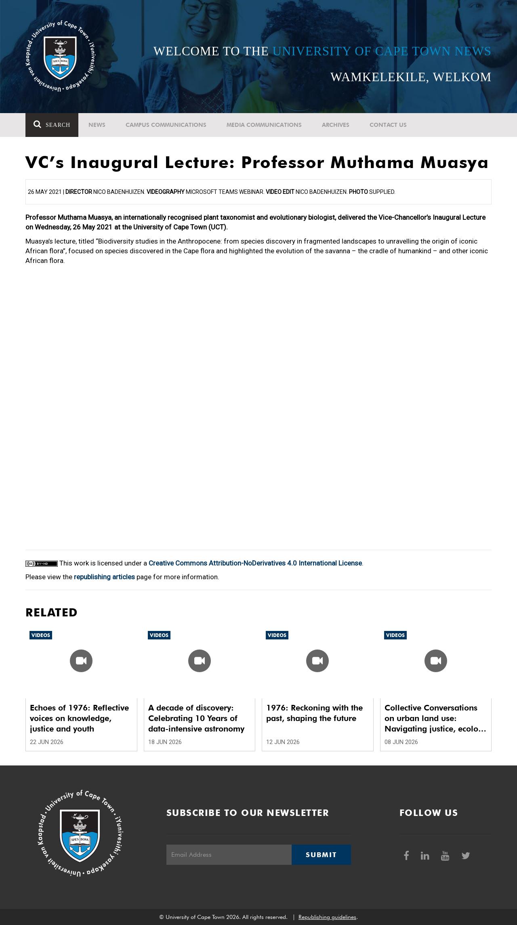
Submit (321, 855)
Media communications (264, 125)
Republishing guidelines (327, 917)
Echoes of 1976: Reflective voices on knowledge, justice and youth (79, 718)
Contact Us (388, 125)
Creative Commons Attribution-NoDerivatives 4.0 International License (255, 563)
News (96, 125)
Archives (335, 125)
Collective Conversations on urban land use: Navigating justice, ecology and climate (436, 718)
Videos (41, 635)
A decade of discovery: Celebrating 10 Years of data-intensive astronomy (196, 718)
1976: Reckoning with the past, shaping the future (314, 713)
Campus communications (166, 125)
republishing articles (104, 577)
